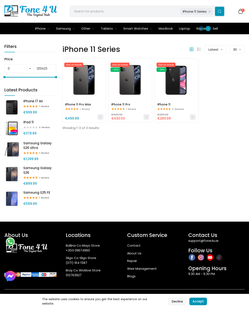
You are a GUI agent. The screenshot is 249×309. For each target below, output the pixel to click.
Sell (215, 28)
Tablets (109, 28)
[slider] (4, 77)
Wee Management (142, 268)
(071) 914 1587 (76, 262)
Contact (134, 245)
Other (88, 28)
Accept (198, 301)
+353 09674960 (78, 250)
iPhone (42, 28)
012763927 (74, 275)
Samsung (65, 28)
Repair (132, 261)
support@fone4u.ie (203, 240)
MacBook (166, 28)
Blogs (131, 276)
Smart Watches (137, 28)
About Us (134, 253)
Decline (177, 301)
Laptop (184, 28)
